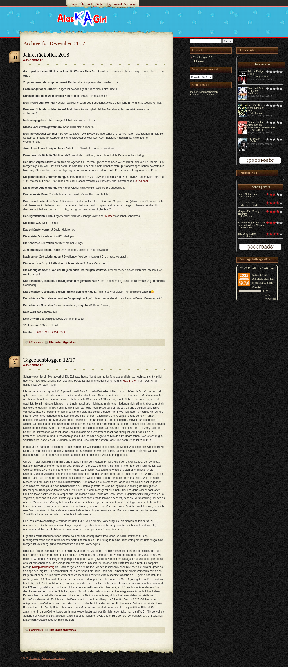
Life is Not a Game (248, 194)
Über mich (86, 4)
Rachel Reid (247, 236)
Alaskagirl (257, 274)
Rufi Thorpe (246, 216)
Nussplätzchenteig (43, 567)
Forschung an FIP (203, 57)
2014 (55, 332)
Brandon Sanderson (253, 92)
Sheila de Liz (256, 130)
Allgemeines (69, 342)
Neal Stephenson (259, 76)
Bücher (99, 4)
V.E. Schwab (256, 113)
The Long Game (247, 233)
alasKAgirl (34, 658)
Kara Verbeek (247, 196)
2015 (48, 332)
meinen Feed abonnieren (204, 91)
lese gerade (262, 64)
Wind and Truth (256, 88)
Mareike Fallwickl (249, 205)
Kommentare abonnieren (203, 94)
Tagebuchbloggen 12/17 (49, 360)
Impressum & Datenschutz (122, 4)
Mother (109, 216)
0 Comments (36, 342)
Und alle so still (246, 202)
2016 (40, 332)
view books (271, 299)
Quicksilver (254, 139)
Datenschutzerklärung (53, 658)
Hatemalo (198, 61)
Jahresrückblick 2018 (46, 55)
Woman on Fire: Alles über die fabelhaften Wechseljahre (261, 125)
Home (73, 4)
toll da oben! (142, 181)
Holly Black (246, 227)
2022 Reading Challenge (257, 268)
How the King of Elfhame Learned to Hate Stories (251, 223)
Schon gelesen (261, 187)
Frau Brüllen (129, 380)
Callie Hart (255, 141)
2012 (62, 332)
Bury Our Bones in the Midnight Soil (256, 108)
